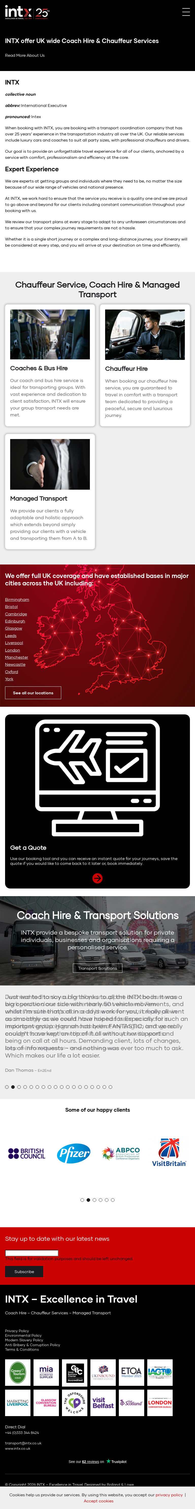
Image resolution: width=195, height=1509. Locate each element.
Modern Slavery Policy (24, 1340)
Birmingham (17, 599)
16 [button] (98, 1087)
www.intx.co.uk (17, 1448)
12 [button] (74, 1087)
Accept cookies (98, 1500)
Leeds (11, 635)
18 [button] (110, 1087)
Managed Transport (38, 498)
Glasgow (13, 628)
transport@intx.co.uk (23, 1443)
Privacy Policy (17, 1331)
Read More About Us (25, 55)
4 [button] (25, 1087)
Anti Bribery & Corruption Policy (32, 1345)
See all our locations (33, 692)
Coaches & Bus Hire (39, 368)
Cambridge (16, 613)
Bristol (11, 606)
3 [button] (19, 1087)
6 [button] (37, 1087)
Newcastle (15, 664)
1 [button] (7, 1087)
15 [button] (92, 1087)
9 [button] (55, 1087)
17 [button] (104, 1087)
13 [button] (80, 1087)
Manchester (16, 657)
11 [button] (68, 1087)
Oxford (11, 671)
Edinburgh (15, 620)
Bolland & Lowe (120, 1484)
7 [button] (43, 1087)
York (9, 678)
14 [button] (86, 1087)
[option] (97, 1022)
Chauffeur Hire (126, 368)
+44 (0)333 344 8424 (22, 1432)
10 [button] (61, 1087)
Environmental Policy (23, 1335)
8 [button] (49, 1087)
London (12, 649)
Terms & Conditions (22, 1349)
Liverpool (14, 642)
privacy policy (169, 1494)
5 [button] (31, 1087)
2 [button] (13, 1087)
